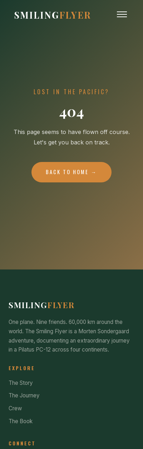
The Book (21, 421)
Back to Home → (71, 172)
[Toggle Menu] (122, 14)
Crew (15, 408)
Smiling (52, 15)
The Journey (24, 395)
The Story (21, 382)
